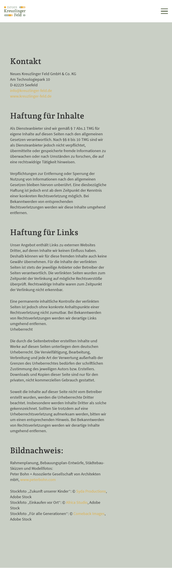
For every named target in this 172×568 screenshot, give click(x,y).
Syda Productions (91, 491)
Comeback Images (89, 513)
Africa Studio (77, 502)
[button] (164, 11)
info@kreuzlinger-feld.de (31, 90)
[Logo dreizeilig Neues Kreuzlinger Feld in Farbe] (15, 11)
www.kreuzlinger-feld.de (31, 96)
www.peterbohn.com (38, 479)
